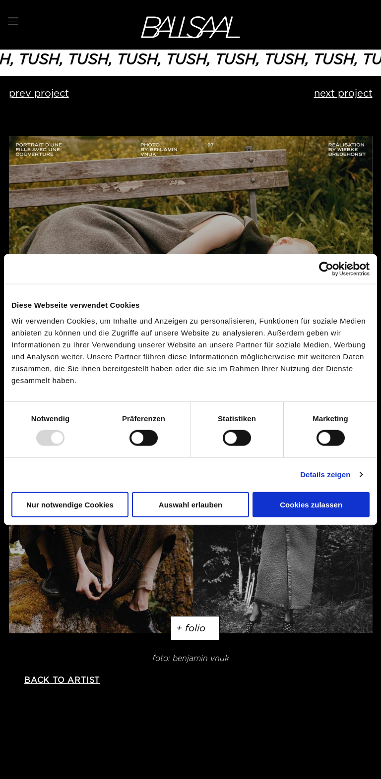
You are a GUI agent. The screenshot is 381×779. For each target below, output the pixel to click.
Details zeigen (325, 474)
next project (343, 93)
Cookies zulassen (311, 504)
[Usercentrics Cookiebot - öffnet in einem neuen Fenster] (326, 269)
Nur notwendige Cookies (70, 504)
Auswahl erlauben (190, 504)
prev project (39, 93)
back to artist (62, 680)
